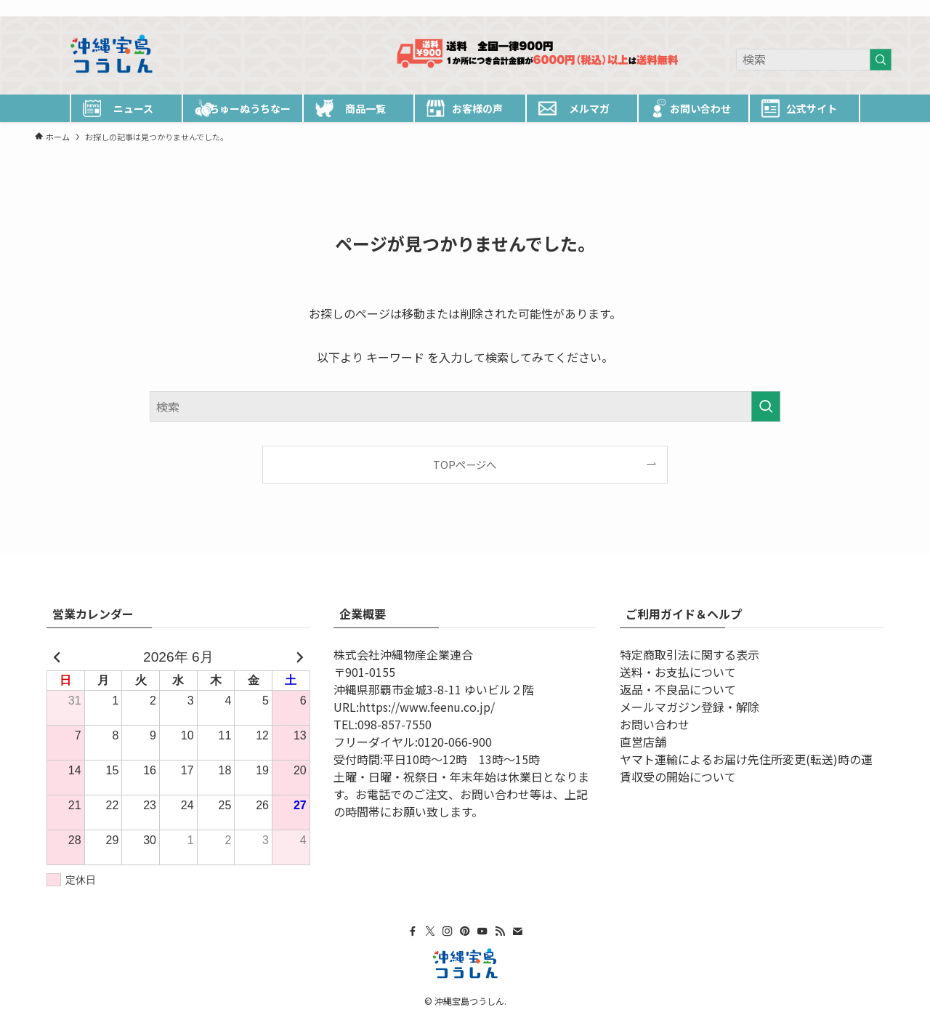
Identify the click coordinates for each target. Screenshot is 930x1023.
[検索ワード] (813, 60)
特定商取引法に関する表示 (689, 654)
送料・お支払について (678, 672)
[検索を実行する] (880, 60)
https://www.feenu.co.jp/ (427, 706)
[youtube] (829, 8)
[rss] (847, 8)
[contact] (866, 8)
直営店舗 (643, 741)
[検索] (885, 8)
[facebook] (753, 8)
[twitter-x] (772, 8)
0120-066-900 (455, 741)
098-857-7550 (394, 724)
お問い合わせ (655, 724)
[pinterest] (810, 8)
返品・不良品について (678, 689)
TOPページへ (464, 464)
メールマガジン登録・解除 (689, 706)
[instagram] (791, 8)
